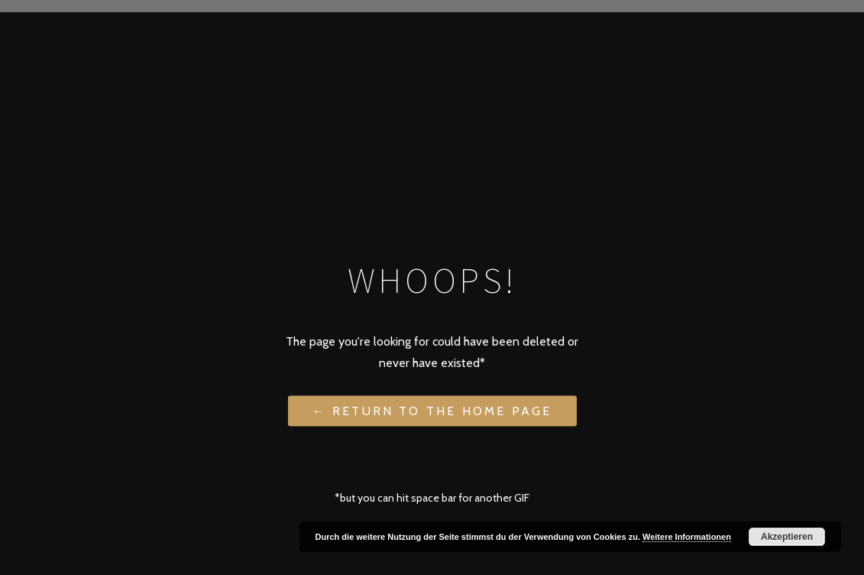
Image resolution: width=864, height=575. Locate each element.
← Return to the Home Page (432, 410)
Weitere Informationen (686, 536)
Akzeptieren (787, 536)
